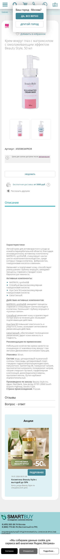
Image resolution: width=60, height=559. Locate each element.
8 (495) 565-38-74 (10, 524)
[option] (19, 129)
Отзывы (10, 397)
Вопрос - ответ (15, 404)
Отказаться (28, 551)
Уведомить (30, 174)
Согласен (9, 551)
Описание (12, 202)
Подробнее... (49, 551)
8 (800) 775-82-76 (10, 527)
